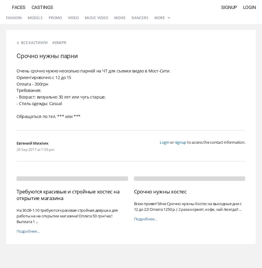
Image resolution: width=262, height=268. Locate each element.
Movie (120, 17)
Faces (19, 7)
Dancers (140, 17)
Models (35, 17)
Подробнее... (28, 231)
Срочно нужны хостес (160, 191)
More (162, 17)
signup (181, 142)
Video (73, 17)
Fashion (14, 17)
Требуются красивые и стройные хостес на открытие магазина (68, 195)
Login (249, 7)
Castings (42, 7)
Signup (229, 7)
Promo (55, 17)
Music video (96, 17)
